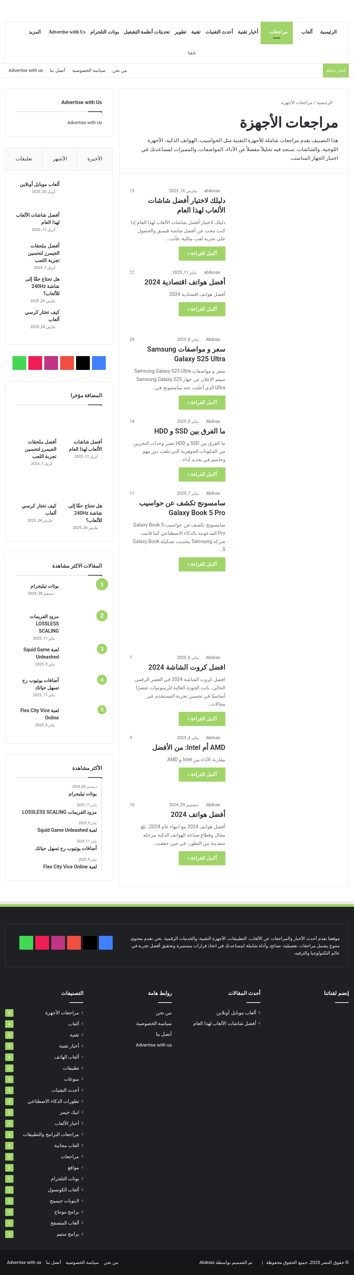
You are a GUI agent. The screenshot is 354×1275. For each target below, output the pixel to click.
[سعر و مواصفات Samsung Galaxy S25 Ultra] (286, 365)
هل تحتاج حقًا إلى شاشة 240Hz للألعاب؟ (42, 287)
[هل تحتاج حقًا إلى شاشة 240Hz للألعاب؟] (83, 289)
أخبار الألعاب (67, 1123)
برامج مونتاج (66, 1211)
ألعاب (307, 32)
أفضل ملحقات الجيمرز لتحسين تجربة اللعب (43, 253)
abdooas (212, 190)
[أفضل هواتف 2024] (286, 838)
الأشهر (60, 159)
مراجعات (278, 32)
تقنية (196, 32)
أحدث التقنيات (219, 32)
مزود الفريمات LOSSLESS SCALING (44, 625)
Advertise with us (26, 70)
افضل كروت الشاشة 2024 (186, 667)
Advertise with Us (66, 32)
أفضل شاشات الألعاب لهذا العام (224, 1023)
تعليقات (24, 159)
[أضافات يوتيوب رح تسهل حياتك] (83, 691)
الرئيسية (328, 32)
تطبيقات (71, 1068)
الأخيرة (94, 159)
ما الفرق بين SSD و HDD (189, 431)
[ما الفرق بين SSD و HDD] (286, 447)
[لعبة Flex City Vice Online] (83, 721)
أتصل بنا (57, 70)
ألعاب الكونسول (63, 1189)
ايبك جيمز (69, 1112)
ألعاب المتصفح (64, 1223)
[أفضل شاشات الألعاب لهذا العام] (83, 225)
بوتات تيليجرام (44, 587)
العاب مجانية (66, 1145)
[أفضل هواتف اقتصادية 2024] (286, 298)
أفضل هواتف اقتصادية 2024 (185, 282)
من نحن (119, 70)
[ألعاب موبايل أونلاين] (83, 194)
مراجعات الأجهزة (62, 1012)
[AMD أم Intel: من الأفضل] (286, 763)
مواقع (73, 1167)
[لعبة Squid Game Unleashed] (83, 660)
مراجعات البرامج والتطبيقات (51, 1134)
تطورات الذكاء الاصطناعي (53, 1101)
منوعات (71, 1079)
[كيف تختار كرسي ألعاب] (83, 322)
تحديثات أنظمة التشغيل (147, 32)
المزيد (35, 32)
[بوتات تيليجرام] (83, 596)
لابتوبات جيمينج (64, 1200)
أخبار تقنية (248, 32)
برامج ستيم (68, 1234)
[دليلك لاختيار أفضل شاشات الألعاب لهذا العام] (286, 216)
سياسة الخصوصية (88, 70)
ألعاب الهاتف (66, 1057)
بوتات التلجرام (104, 32)
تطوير (180, 32)
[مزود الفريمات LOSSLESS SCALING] (83, 627)
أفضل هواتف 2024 (198, 814)
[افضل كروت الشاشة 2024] (286, 683)
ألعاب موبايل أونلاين (39, 184)
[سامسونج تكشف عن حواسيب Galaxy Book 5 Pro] (286, 568)
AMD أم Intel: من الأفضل (188, 747)
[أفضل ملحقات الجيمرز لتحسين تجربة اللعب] (83, 256)
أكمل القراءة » (202, 253)
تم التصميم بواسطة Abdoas (226, 1262)
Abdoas (213, 339)
